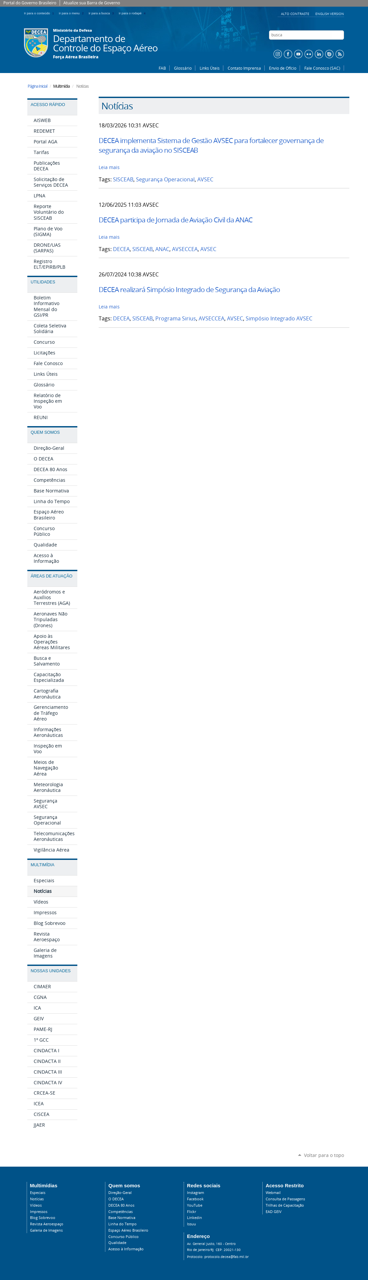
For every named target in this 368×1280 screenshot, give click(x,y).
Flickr (191, 1211)
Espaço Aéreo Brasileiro (128, 1230)
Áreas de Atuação (51, 576)
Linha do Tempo (122, 1224)
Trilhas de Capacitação (285, 1205)
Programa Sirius (175, 318)
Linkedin (194, 1217)
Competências (120, 1211)
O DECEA (116, 1199)
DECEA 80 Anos (121, 1205)
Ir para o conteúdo (40, 13)
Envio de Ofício (282, 68)
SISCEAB (123, 179)
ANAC (162, 249)
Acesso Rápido (48, 104)
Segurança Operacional (165, 179)
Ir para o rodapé (133, 13)
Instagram (195, 1192)
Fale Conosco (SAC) (322, 68)
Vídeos (36, 1205)
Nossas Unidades (51, 971)
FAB (162, 68)
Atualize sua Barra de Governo (91, 3)
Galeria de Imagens (46, 1230)
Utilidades (43, 282)
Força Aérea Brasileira (75, 57)
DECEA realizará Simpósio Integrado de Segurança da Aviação (189, 289)
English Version (329, 13)
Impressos (38, 1211)
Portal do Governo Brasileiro (29, 3)
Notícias (37, 1199)
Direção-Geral (120, 1192)
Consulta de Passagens (285, 1199)
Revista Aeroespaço (46, 1224)
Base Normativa (121, 1217)
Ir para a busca (102, 13)
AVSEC (205, 179)
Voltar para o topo (324, 1155)
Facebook (195, 1199)
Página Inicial (37, 86)
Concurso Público (123, 1236)
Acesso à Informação (126, 1249)
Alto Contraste (295, 13)
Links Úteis (210, 68)
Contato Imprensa (244, 68)
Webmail (273, 1192)
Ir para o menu (72, 13)
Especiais (37, 1192)
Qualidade (117, 1242)
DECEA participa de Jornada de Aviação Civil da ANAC (175, 219)
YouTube (194, 1205)
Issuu (191, 1224)
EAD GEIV (274, 1211)
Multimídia (42, 865)
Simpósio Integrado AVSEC (279, 318)
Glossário (183, 68)
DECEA (121, 249)
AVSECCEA (185, 249)
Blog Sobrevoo (42, 1217)
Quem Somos (45, 432)
